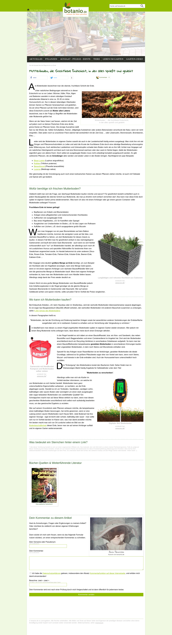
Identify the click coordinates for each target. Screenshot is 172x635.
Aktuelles (35, 59)
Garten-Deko (134, 59)
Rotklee (37, 163)
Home (31, 10)
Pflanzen (51, 59)
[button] (38, 77)
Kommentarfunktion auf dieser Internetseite (107, 573)
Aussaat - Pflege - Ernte (75, 59)
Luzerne (37, 169)
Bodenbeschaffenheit (38, 425)
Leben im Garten (113, 59)
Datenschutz (49, 10)
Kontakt (36, 10)
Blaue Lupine (39, 161)
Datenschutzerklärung (52, 573)
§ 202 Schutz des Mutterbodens (47, 311)
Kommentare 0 (102, 77)
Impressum (42, 10)
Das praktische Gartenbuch (44, 504)
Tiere (96, 59)
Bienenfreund (39, 166)
